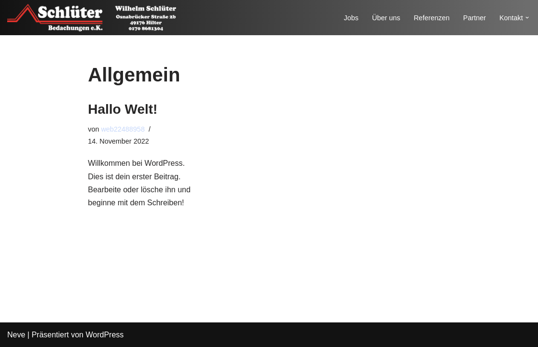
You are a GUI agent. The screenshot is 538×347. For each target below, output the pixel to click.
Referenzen (431, 18)
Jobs (351, 18)
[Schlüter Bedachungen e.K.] (91, 17)
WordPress (104, 335)
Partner (474, 18)
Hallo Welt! (122, 109)
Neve (16, 335)
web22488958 (122, 129)
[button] (527, 17)
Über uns (386, 18)
